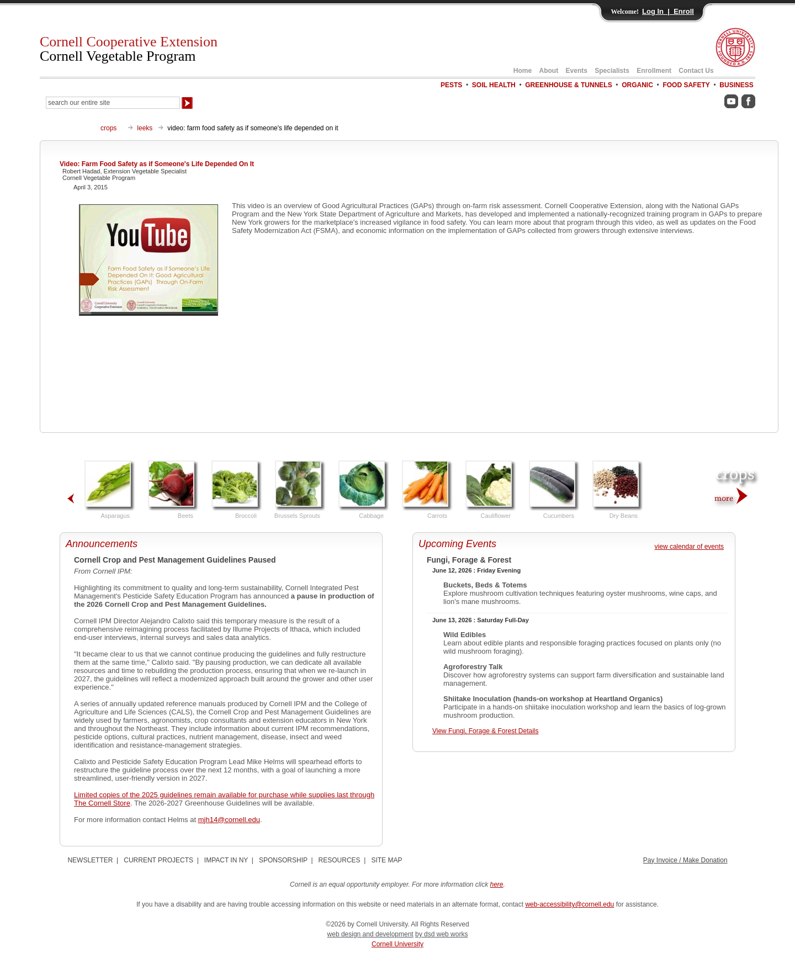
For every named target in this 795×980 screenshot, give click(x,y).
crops (108, 128)
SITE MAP (386, 860)
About (549, 71)
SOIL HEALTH (494, 85)
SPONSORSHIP (283, 860)
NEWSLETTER (90, 860)
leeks (144, 128)
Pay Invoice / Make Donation (685, 860)
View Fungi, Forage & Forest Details (485, 731)
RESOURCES (340, 860)
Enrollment (654, 71)
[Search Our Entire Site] (113, 103)
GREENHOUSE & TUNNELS (568, 85)
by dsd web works (441, 934)
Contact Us (696, 71)
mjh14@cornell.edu (229, 819)
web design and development (370, 934)
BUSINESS (736, 85)
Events (576, 71)
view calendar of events (689, 546)
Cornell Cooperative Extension (129, 49)
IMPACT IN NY (226, 860)
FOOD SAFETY (685, 85)
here (497, 884)
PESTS (451, 85)
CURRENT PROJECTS (158, 860)
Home (522, 71)
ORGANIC (637, 85)
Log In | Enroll (668, 11)
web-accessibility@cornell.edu (569, 904)
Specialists (612, 71)
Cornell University (397, 944)
